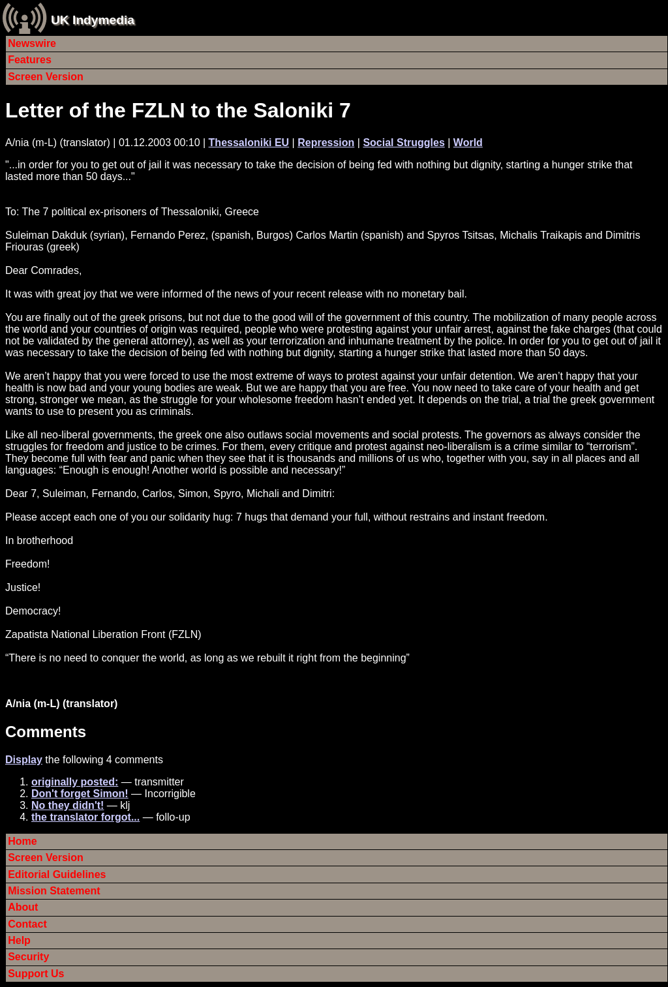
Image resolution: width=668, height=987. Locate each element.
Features (30, 59)
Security (28, 956)
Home (22, 841)
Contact (27, 924)
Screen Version (46, 76)
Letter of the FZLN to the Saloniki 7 (178, 110)
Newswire (32, 43)
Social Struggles (403, 142)
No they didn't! (67, 805)
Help (19, 940)
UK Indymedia (92, 20)
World (468, 142)
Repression (325, 142)
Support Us (36, 973)
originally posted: (74, 781)
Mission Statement (54, 890)
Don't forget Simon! (80, 793)
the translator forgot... (85, 817)
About (23, 907)
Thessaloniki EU (249, 142)
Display (23, 759)
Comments (45, 731)
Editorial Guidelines (57, 874)
